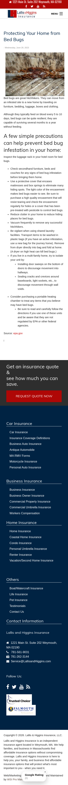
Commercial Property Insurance (30, 501)
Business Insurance (22, 489)
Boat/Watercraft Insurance (26, 588)
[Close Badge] (45, 772)
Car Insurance (19, 432)
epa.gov (18, 333)
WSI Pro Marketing (18, 779)
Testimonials (18, 605)
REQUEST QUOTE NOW (34, 396)
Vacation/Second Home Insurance (31, 560)
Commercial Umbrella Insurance (30, 507)
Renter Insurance (21, 554)
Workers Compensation (25, 513)
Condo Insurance (21, 543)
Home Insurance (20, 531)
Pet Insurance (19, 600)
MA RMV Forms (20, 455)
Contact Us (17, 611)
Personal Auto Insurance (25, 467)
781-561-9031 (20, 652)
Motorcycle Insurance (23, 461)
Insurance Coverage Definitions (30, 438)
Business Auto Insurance (26, 443)
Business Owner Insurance (27, 495)
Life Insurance (19, 594)
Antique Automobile (22, 449)
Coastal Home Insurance (26, 537)
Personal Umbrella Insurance (28, 548)
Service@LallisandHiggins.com (30, 661)
